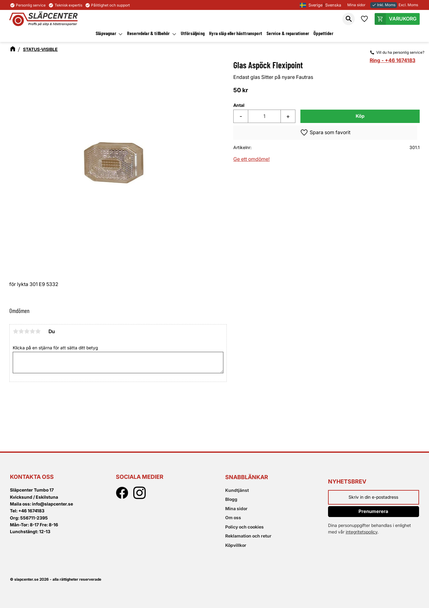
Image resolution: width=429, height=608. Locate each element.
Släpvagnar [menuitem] (106, 33)
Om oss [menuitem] (233, 517)
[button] (348, 19)
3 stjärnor (27, 331)
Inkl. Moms (383, 4)
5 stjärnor (38, 331)
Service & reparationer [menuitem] (288, 33)
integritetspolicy (361, 531)
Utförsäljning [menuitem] (193, 33)
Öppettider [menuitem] (323, 33)
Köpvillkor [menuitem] (235, 545)
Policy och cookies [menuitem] (244, 526)
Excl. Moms (408, 4)
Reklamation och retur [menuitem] (248, 535)
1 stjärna (15, 331)
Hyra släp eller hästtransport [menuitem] (235, 33)
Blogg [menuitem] (231, 499)
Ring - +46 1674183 (392, 60)
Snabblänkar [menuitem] (246, 477)
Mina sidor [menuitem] (236, 508)
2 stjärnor (21, 331)
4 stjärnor (32, 331)
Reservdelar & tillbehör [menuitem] (148, 33)
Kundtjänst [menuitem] (237, 490)
